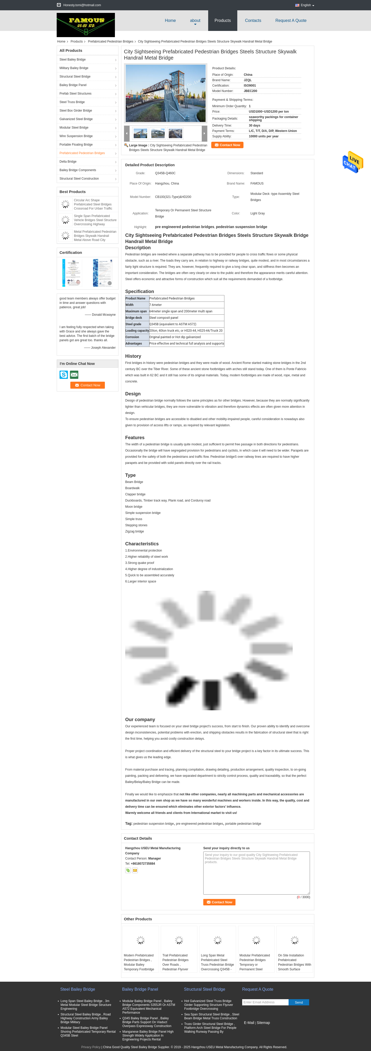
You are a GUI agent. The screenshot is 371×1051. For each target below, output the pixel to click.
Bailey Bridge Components (78, 170)
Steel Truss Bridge (72, 102)
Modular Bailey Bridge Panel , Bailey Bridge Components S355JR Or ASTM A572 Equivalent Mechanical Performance (148, 1006)
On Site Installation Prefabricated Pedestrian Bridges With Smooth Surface (294, 962)
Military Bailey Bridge (74, 68)
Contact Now (230, 145)
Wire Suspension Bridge (76, 136)
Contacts (253, 20)
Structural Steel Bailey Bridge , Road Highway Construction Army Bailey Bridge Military (86, 1018)
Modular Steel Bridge (74, 127)
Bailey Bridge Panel (73, 85)
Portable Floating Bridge (76, 144)
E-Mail (249, 1023)
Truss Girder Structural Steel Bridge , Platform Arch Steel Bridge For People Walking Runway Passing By (210, 1027)
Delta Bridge (68, 161)
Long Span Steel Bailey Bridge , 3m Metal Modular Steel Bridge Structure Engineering (86, 1005)
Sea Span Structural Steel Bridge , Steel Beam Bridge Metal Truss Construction (211, 1016)
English (307, 5)
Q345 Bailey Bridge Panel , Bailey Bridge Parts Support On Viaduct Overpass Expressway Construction (146, 1022)
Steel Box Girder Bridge (76, 110)
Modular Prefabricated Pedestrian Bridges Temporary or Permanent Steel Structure (255, 965)
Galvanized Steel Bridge (76, 119)
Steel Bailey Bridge (73, 59)
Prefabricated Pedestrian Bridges (110, 41)
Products (223, 20)
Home (170, 20)
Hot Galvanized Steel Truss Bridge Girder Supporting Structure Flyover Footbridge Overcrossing (208, 1005)
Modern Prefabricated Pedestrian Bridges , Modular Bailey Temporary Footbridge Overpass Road (139, 965)
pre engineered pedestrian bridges (199, 823)
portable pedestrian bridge (243, 823)
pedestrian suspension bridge (153, 823)
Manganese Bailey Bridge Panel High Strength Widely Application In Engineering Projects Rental (148, 1035)
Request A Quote (291, 20)
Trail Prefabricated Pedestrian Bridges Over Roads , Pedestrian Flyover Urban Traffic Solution (177, 965)
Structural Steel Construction (79, 178)
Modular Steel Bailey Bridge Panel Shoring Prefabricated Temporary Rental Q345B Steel (88, 1031)
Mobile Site (251, 1029)
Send (299, 1002)
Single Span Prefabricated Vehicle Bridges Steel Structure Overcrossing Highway (95, 220)
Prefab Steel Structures (75, 93)
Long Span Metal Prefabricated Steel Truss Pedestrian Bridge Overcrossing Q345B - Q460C (217, 965)
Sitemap (263, 1023)
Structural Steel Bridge (75, 76)
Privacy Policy (91, 1047)
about (195, 20)
